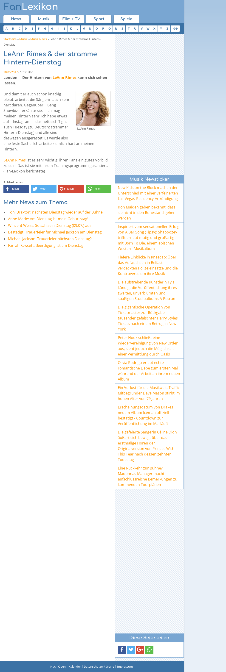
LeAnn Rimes (64, 77)
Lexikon (30, 7)
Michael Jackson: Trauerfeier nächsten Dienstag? (50, 238)
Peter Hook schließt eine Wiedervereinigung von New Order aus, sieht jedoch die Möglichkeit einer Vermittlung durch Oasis (148, 346)
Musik (43, 19)
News (16, 19)
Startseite (10, 39)
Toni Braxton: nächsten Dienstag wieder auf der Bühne (55, 212)
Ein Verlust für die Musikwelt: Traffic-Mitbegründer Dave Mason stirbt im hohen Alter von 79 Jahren (149, 393)
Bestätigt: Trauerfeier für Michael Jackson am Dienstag (55, 232)
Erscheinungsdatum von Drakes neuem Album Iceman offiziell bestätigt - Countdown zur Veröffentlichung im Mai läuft (145, 415)
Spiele (126, 19)
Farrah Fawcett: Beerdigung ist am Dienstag (45, 245)
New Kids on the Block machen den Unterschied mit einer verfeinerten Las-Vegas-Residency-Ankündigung (148, 193)
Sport (98, 19)
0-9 (175, 28)
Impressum (125, 666)
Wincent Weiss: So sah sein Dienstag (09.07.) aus (49, 225)
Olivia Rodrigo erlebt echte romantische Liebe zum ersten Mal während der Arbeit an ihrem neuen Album (149, 371)
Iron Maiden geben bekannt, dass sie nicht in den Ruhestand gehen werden (146, 213)
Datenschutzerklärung (99, 666)
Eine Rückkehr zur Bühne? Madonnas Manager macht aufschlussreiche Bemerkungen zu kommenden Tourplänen (147, 476)
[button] (16, 189)
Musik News (38, 39)
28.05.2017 (10, 72)
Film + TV (71, 19)
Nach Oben (58, 666)
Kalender (75, 666)
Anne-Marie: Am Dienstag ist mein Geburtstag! (48, 218)
